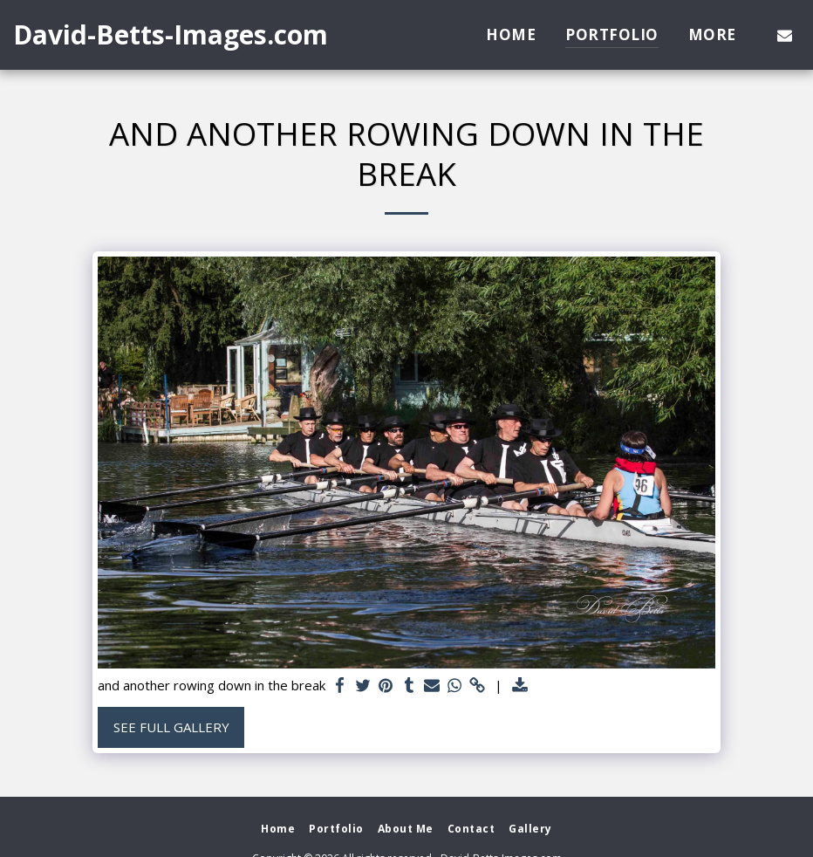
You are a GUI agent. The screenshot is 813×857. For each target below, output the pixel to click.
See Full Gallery (171, 727)
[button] (784, 35)
